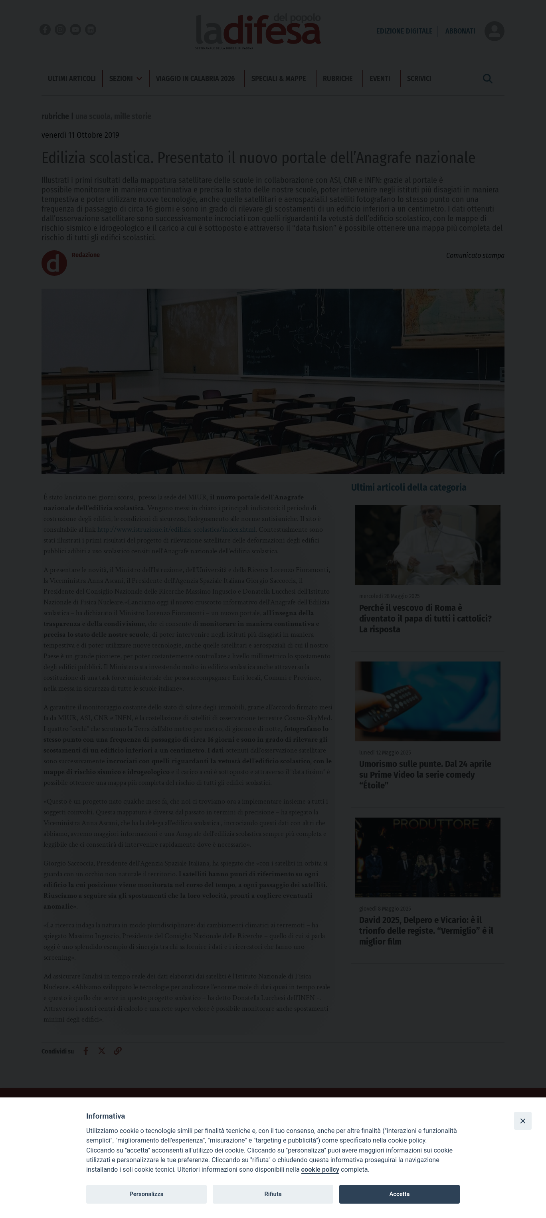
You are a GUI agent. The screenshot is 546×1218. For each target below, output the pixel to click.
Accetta (399, 1194)
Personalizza (146, 1194)
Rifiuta (272, 1194)
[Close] (523, 1120)
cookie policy (320, 1169)
